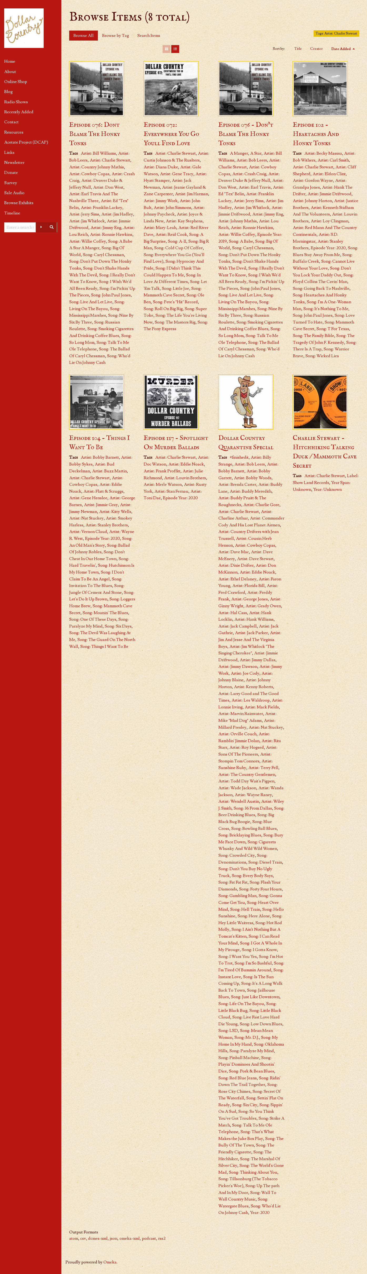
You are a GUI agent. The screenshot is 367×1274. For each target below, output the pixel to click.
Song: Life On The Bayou (241, 1003)
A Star (256, 153)
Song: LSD (228, 1030)
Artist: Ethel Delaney (237, 579)
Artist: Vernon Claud (88, 531)
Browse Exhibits (18, 202)
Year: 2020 (260, 1212)
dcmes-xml (98, 1238)
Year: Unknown (327, 489)
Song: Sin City (244, 1105)
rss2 (161, 1238)
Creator (316, 48)
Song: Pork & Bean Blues (251, 1071)
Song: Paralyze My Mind (251, 1051)
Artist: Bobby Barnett (100, 457)
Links (9, 152)
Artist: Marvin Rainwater (240, 713)
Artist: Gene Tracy (176, 174)
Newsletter (14, 162)
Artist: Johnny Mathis (237, 221)
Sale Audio (14, 192)
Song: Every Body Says (252, 875)
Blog (8, 91)
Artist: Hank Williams (254, 619)
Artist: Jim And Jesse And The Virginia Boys (249, 639)
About (10, 71)
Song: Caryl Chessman (103, 254)
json (113, 1238)
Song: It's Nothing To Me (325, 308)
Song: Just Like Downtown (255, 996)
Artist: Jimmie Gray (101, 504)
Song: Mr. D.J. (246, 1037)
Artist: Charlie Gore (261, 504)
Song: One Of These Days (92, 619)
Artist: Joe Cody (245, 673)
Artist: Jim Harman (191, 194)
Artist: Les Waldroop (251, 700)
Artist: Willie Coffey (87, 241)
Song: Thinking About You (253, 1172)
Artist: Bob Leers (252, 160)
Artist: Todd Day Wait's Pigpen (246, 781)
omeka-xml (129, 1238)
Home (9, 61)
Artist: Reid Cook (171, 234)
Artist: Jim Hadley (117, 214)
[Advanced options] (41, 227)
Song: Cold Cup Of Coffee (178, 248)
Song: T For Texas (332, 328)
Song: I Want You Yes (237, 956)
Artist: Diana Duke (161, 167)
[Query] (20, 227)
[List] (175, 49)
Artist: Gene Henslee (88, 498)
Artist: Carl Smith (333, 160)
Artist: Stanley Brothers (107, 525)
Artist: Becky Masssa (323, 153)
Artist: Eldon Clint (329, 174)
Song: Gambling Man (237, 895)
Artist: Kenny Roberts (253, 686)
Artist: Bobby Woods (253, 478)
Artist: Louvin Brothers (185, 478)
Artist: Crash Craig (249, 174)
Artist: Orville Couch (237, 734)
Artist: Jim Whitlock (87, 221)
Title (298, 48)
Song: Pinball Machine (238, 1057)
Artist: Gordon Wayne (313, 180)
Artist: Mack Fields (262, 707)
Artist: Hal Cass (232, 612)
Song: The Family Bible (313, 335)
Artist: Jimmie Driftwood (329, 194)
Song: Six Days (118, 626)
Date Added (341, 49)
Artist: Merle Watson (163, 484)
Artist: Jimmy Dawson (237, 666)
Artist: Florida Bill (248, 585)
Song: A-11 (177, 241)
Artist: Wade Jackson (237, 788)
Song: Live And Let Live (90, 302)
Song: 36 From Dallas (253, 808)
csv (83, 1238)
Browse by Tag (115, 35)
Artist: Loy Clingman (329, 221)
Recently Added (18, 112)
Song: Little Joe (175, 288)
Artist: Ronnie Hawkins (111, 234)
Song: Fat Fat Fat (233, 882)
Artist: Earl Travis (255, 187)
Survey (10, 182)
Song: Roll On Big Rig (163, 308)
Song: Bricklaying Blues (239, 835)
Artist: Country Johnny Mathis (96, 167)
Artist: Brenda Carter (237, 484)
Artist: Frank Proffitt (162, 471)
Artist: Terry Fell (263, 767)
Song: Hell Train (245, 909)
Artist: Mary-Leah (160, 227)
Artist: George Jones (249, 599)
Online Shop (15, 81)
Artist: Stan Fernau (171, 491)
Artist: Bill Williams (98, 153)
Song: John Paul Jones (111, 295)
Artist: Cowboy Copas (89, 174)
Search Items (148, 35)
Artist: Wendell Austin (238, 801)
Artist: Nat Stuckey (86, 518)
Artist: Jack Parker (251, 632)
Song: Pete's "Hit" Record (175, 302)
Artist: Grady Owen (263, 606)
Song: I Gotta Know (259, 949)
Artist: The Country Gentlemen (246, 774)
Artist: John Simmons (172, 207)
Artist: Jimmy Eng (106, 227)
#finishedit (239, 457)
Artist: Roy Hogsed (246, 747)
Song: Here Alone (254, 916)
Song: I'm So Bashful (253, 963)
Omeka (110, 1262)
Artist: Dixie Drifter (236, 565)
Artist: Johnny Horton (312, 200)
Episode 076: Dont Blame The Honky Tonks (94, 134)
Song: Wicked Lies (322, 356)
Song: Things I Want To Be (104, 646)
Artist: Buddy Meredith (251, 491)
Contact (11, 122)
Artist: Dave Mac (233, 552)
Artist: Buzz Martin (109, 471)
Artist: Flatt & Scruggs (103, 491)
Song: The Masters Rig (175, 322)
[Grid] (166, 49)
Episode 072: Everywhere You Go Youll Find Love (171, 134)
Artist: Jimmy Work (161, 200)
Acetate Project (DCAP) (26, 142)
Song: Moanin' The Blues (105, 612)
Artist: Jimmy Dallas (257, 660)
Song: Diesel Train (265, 862)
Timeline (12, 213)
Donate (11, 172)
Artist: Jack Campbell (237, 626)
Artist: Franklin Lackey (101, 207)
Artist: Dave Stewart (255, 558)
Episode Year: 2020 (328, 248)
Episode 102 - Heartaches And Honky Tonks (316, 134)
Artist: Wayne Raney (253, 794)
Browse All (83, 35)
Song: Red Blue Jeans (237, 1078)
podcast (149, 1238)
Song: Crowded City (236, 855)
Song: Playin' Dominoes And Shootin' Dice (246, 1064)
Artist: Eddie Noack (186, 464)
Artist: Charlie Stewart (110, 160)
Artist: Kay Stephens (184, 221)
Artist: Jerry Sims (84, 214)
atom (73, 1238)
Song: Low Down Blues (261, 1024)
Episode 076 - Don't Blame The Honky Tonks (245, 134)
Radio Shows (16, 102)
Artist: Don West (108, 187)
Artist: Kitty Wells (115, 511)
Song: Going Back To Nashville (321, 288)
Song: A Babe (241, 241)
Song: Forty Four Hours (260, 889)
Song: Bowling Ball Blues (254, 828)
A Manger (239, 153)
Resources (13, 132)
